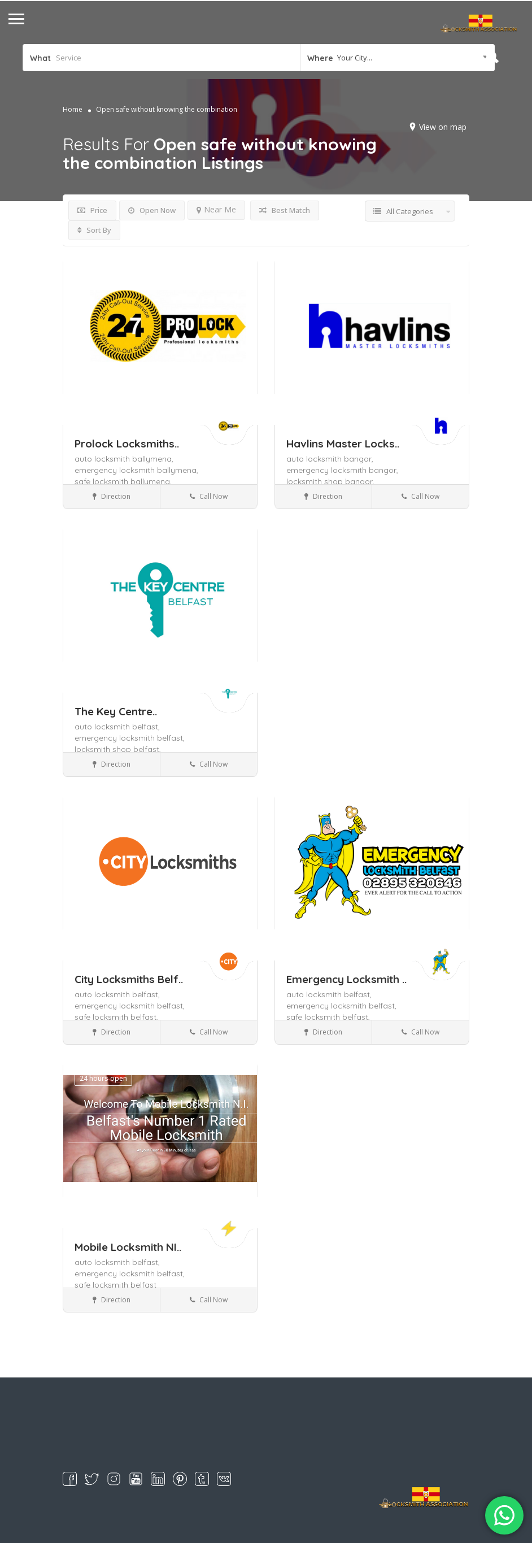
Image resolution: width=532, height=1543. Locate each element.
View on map (442, 126)
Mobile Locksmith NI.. (128, 1247)
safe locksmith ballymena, (123, 481)
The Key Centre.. (116, 711)
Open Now (152, 210)
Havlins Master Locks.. (342, 443)
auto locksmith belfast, (117, 726)
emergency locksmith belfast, (130, 738)
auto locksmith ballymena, (124, 459)
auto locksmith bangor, (329, 459)
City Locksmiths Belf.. (129, 979)
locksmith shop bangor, (330, 481)
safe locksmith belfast (115, 1285)
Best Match (284, 210)
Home (72, 109)
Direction (111, 496)
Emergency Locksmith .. (346, 979)
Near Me (216, 209)
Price (92, 210)
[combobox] (397, 58)
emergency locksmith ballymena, (136, 470)
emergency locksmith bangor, (342, 470)
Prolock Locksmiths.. (127, 443)
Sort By (94, 230)
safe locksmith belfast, (116, 1017)
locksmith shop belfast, (118, 749)
